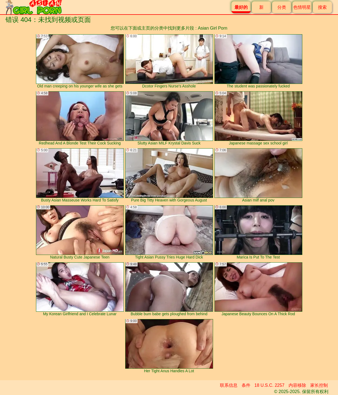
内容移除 (297, 385)
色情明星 (302, 7)
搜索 (322, 7)
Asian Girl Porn (212, 28)
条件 (246, 385)
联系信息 (229, 385)
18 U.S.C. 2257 (269, 385)
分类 (281, 7)
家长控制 (319, 385)
